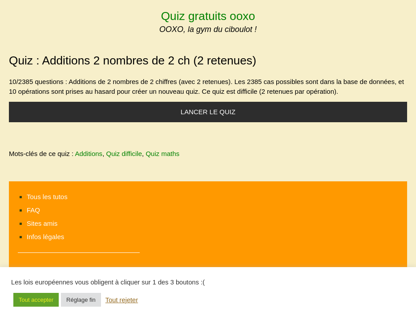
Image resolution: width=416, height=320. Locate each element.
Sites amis (42, 223)
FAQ (33, 210)
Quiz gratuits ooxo (208, 16)
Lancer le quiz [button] (208, 112)
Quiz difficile (124, 153)
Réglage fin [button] (81, 299)
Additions (88, 153)
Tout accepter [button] (36, 299)
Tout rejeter (121, 300)
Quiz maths (162, 153)
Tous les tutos (47, 196)
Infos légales (45, 236)
